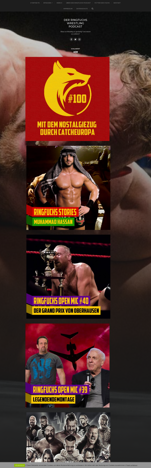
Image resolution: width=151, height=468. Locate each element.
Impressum (68, 9)
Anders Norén (79, 459)
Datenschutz (82, 9)
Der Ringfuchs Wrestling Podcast (75, 23)
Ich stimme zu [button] (19, 465)
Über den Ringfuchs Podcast (78, 3)
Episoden (47, 3)
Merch (59, 3)
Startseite (34, 3)
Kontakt (117, 3)
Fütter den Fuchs (102, 3)
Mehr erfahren (132, 465)
